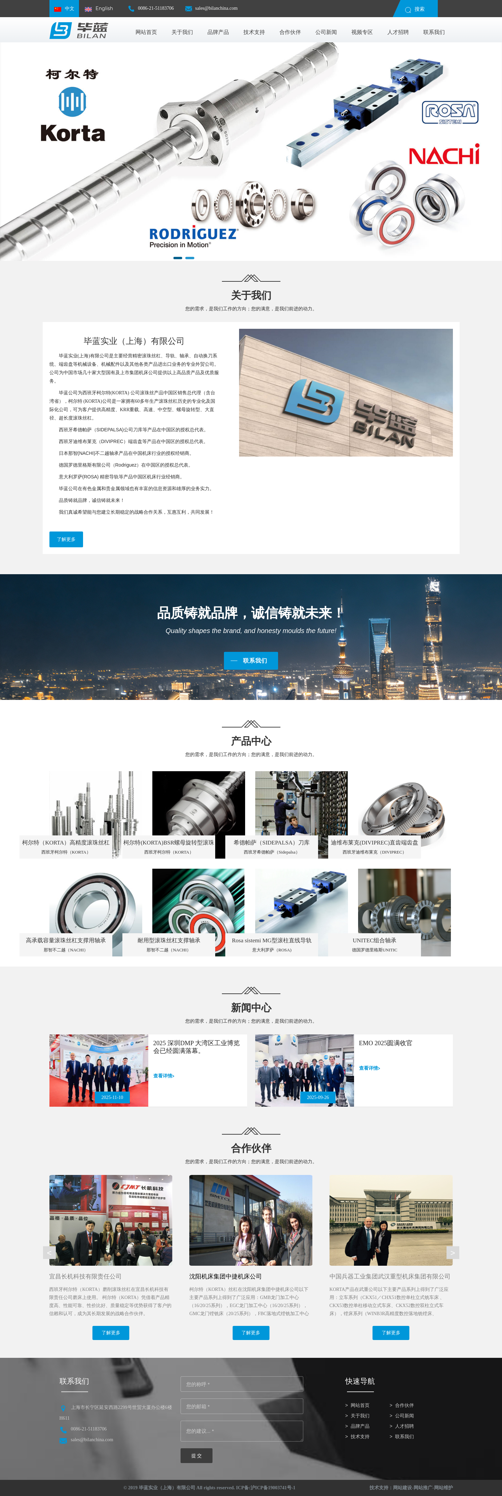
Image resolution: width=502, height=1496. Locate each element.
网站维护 (443, 1487)
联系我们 (255, 661)
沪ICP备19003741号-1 (273, 1487)
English (99, 8)
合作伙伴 (404, 1405)
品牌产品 (360, 1426)
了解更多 (66, 539)
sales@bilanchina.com (211, 11)
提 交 (196, 1456)
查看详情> (164, 1075)
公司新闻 (404, 1415)
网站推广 (423, 1487)
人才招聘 (404, 1426)
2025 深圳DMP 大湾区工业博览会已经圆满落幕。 (196, 1046)
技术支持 (360, 1436)
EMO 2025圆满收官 (386, 1043)
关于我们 (360, 1415)
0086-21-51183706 (151, 11)
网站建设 (402, 1487)
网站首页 (360, 1405)
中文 (64, 8)
